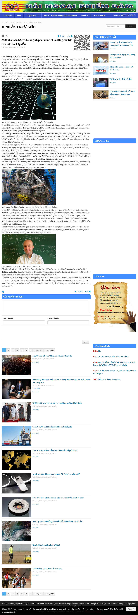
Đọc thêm (35, 362)
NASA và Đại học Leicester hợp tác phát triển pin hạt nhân (58, 498)
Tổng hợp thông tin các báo (109, 379)
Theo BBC (36, 389)
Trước (62, 36)
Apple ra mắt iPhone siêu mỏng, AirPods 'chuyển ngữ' (56, 474)
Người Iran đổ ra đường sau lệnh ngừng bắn (52, 356)
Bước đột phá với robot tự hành (46, 545)
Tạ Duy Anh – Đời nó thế (121, 79)
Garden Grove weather (114, 137)
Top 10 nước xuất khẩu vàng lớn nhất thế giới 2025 (54, 450)
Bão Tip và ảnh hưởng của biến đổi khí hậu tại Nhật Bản (57, 521)
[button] (32, 15)
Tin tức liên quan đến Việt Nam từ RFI (114, 357)
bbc (99, 351)
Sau (69, 36)
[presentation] (23, 332)
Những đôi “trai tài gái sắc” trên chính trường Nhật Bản (57, 403)
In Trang (3, 291)
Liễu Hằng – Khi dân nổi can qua (47, 569)
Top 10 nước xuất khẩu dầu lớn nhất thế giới (52, 427)
